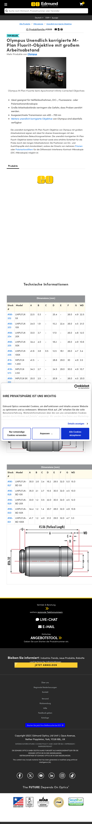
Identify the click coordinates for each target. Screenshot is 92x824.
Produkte (13, 165)
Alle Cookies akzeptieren (75, 433)
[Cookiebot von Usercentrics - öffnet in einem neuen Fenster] (76, 386)
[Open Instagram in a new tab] (62, 776)
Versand (45, 698)
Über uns (45, 682)
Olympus (32, 54)
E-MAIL (46, 626)
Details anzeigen (76, 423)
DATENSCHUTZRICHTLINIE (24, 744)
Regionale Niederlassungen (45, 687)
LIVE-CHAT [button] (46, 619)
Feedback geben (45, 712)
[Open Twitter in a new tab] (30, 776)
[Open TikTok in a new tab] (72, 776)
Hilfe (45, 708)
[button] (59, 29)
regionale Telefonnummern (50, 612)
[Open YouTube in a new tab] (41, 776)
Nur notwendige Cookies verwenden (16, 433)
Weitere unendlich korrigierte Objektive (31, 118)
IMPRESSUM (69, 744)
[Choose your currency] (48, 18)
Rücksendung (45, 703)
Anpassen (46, 433)
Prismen (79, 146)
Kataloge (45, 717)
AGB (50, 744)
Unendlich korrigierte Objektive (59, 24)
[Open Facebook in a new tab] (20, 776)
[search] (46, 10)
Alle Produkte (25, 24)
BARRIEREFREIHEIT (45, 746)
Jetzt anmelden (46, 664)
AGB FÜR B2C (59, 744)
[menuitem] (15, 4)
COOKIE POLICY (42, 744)
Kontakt (55, 18)
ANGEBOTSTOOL (44, 637)
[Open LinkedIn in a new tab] (52, 776)
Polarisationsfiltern (24, 149)
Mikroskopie (38, 24)
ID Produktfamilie (35, 29)
